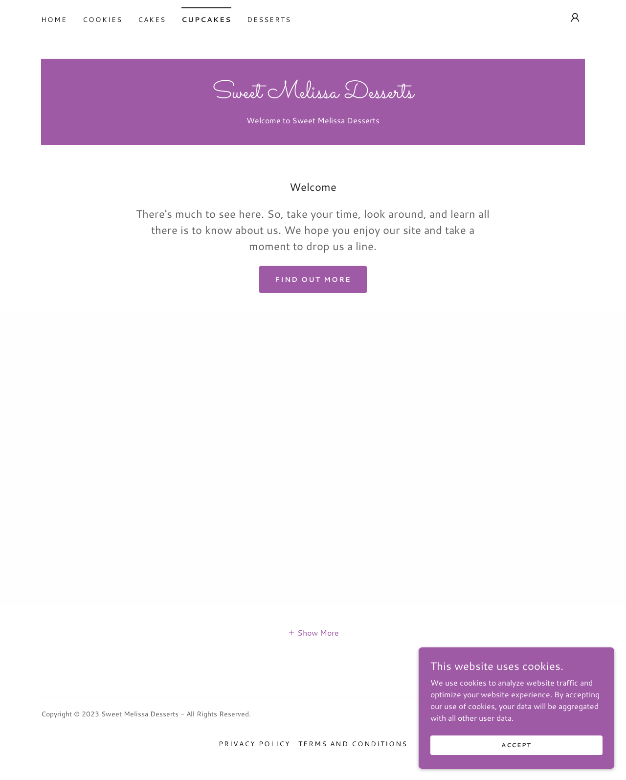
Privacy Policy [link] (255, 744)
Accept (516, 745)
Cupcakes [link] (206, 19)
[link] (313, 94)
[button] (575, 17)
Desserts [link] (269, 19)
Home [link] (54, 19)
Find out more (313, 279)
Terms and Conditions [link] (352, 744)
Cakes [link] (152, 19)
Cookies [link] (102, 19)
